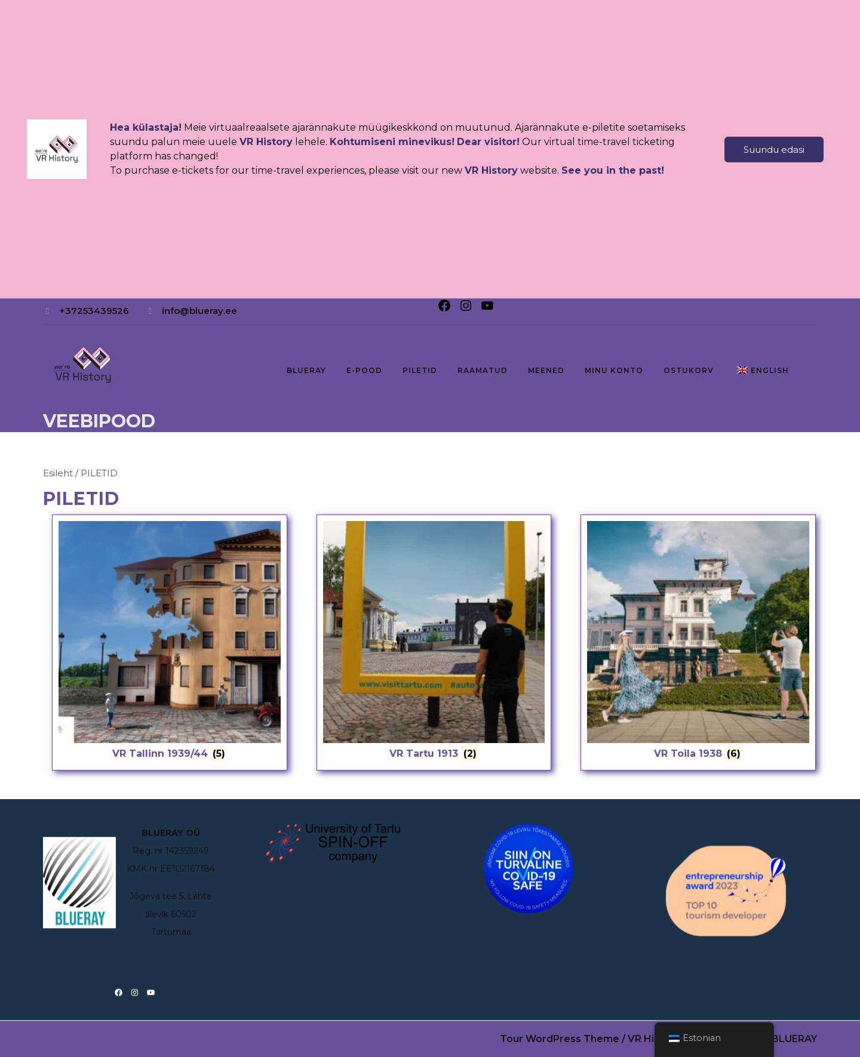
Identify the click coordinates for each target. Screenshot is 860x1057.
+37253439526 (94, 310)
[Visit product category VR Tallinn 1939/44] (170, 642)
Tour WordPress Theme (559, 1038)
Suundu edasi (774, 149)
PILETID (420, 370)
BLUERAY (306, 370)
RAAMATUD (482, 370)
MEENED (546, 370)
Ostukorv (689, 370)
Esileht (58, 473)
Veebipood (99, 421)
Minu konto (614, 370)
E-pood (364, 370)
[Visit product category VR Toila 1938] (698, 642)
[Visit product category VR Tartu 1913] (434, 642)
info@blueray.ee (199, 310)
